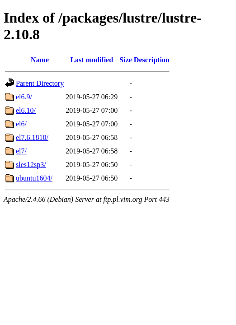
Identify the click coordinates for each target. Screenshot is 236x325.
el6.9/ (24, 97)
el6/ (21, 124)
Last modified (91, 60)
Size (125, 60)
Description (152, 60)
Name (40, 60)
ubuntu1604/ (34, 178)
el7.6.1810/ (32, 137)
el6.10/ (26, 110)
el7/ (21, 151)
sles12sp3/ (31, 164)
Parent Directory (40, 83)
